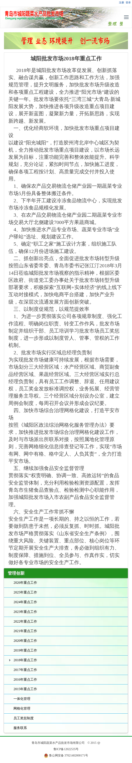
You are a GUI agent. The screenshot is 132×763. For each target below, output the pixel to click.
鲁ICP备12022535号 (66, 749)
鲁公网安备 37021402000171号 (68, 755)
